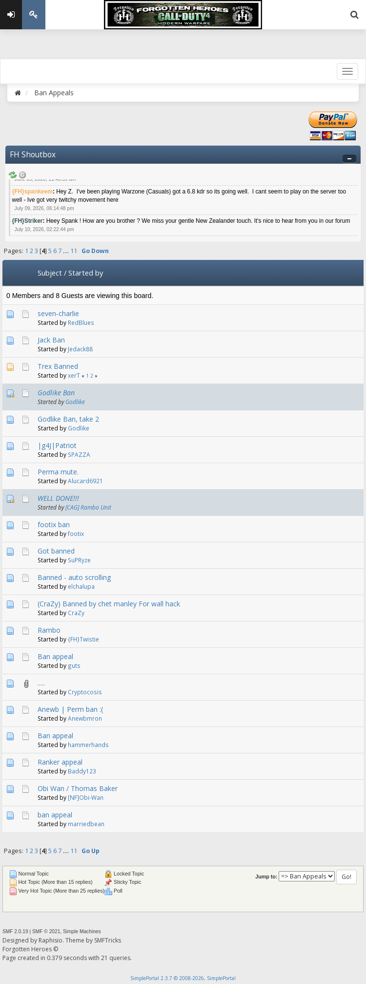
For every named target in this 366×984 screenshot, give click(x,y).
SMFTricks (107, 940)
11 (73, 251)
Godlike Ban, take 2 (68, 419)
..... (41, 682)
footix (76, 533)
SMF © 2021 (46, 931)
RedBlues (81, 322)
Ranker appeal (60, 762)
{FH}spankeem (32, 191)
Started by (85, 273)
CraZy (76, 613)
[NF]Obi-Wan (85, 797)
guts (74, 665)
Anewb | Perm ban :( (70, 709)
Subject (50, 273)
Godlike (75, 402)
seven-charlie (58, 313)
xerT (74, 375)
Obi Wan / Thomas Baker (78, 788)
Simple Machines (82, 931)
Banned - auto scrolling (74, 577)
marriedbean (86, 824)
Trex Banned (58, 366)
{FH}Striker (27, 220)
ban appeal (55, 814)
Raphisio (50, 940)
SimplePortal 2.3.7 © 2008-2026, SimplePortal (183, 978)
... (66, 251)
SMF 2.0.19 (15, 931)
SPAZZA (79, 454)
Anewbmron (85, 718)
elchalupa (81, 586)
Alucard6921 (85, 481)
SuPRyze (79, 560)
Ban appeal (55, 656)
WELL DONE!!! (58, 498)
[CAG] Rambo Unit (88, 507)
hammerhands (88, 745)
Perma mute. (58, 471)
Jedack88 (80, 349)
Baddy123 (82, 771)
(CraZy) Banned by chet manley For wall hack (109, 603)
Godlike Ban (56, 392)
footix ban (54, 524)
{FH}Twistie (83, 639)
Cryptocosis (85, 692)
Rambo (49, 630)
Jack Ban (51, 339)
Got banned (56, 551)
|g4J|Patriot (57, 445)
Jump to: (266, 876)
